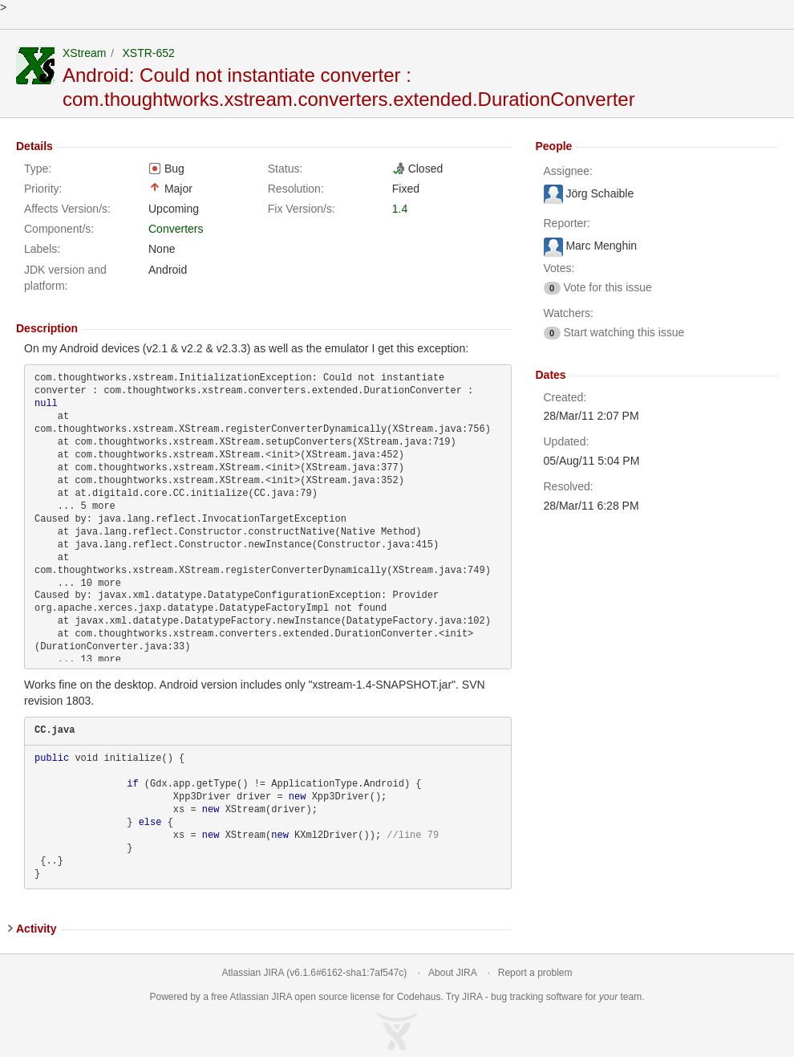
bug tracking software (536, 996)
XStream (84, 53)
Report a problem (535, 972)
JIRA (282, 996)
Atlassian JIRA (253, 972)
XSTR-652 (148, 53)
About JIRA (452, 972)
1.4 (399, 208)
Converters (175, 228)
